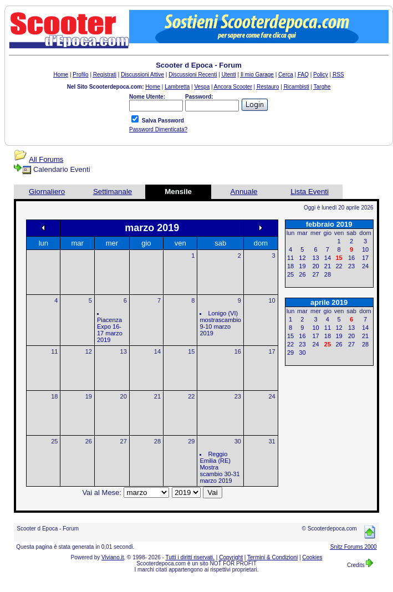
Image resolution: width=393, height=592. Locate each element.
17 (271, 351)
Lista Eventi (309, 191)
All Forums (46, 159)
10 (271, 300)
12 (88, 351)
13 (123, 351)
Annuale (244, 191)
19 (88, 396)
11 (54, 351)
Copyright (231, 557)
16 (237, 351)
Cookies (312, 557)
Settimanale (112, 191)
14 (157, 351)
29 (191, 441)
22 (191, 396)
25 (54, 441)
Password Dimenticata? (158, 129)
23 (237, 396)
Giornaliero (47, 191)
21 (157, 396)
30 (237, 441)
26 (88, 441)
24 (271, 396)
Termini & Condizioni (272, 557)
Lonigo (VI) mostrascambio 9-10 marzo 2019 (220, 323)
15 (191, 351)
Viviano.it (112, 557)
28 (157, 441)
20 (123, 396)
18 (54, 396)
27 (123, 441)
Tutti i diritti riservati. (190, 557)
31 (271, 441)
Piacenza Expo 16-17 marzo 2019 (110, 330)
